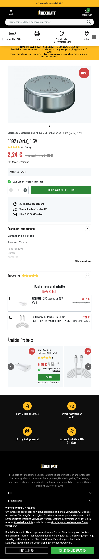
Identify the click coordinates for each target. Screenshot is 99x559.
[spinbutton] (18, 190)
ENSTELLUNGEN (26, 550)
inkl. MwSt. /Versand (18, 162)
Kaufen (49, 377)
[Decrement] (11, 190)
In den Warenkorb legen (61, 190)
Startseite (13, 133)
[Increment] (25, 190)
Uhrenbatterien (53, 133)
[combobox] (49, 22)
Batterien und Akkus (31, 133)
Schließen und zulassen (72, 550)
